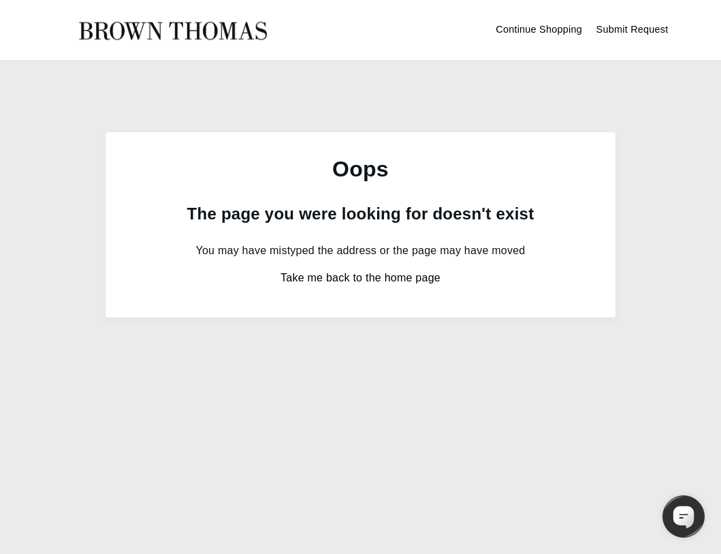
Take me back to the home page (360, 277)
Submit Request (632, 29)
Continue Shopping (539, 29)
